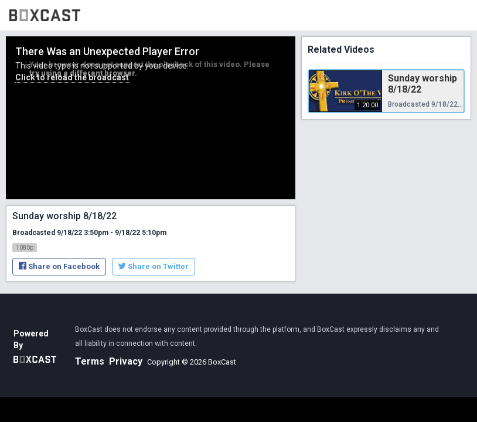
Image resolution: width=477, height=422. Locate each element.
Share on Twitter (153, 266)
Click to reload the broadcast (72, 77)
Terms (89, 361)
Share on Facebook (59, 266)
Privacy (125, 361)
